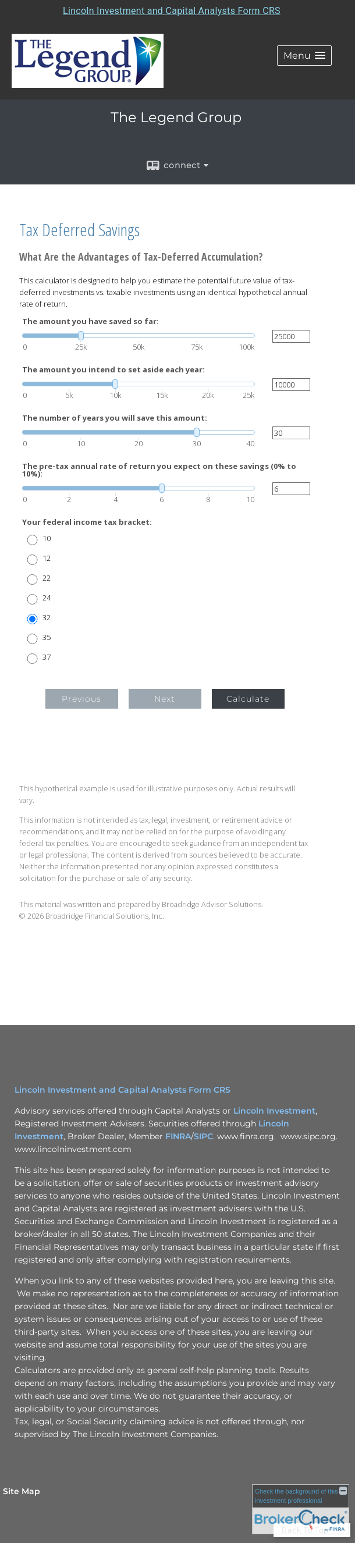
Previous (81, 699)
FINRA (178, 1136)
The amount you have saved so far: (90, 321)
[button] (304, 55)
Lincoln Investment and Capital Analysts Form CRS (122, 1090)
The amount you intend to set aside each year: (113, 370)
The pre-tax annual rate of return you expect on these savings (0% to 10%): (159, 470)
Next (164, 699)
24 (46, 598)
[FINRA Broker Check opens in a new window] (300, 1509)
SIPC (203, 1136)
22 (46, 578)
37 (46, 657)
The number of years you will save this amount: (114, 418)
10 (46, 538)
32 (46, 617)
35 (46, 637)
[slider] (138, 335)
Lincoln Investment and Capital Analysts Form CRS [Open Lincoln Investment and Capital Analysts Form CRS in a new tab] (172, 10)
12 (46, 558)
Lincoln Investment (274, 1110)
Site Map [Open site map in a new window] (21, 1491)
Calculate (247, 699)
